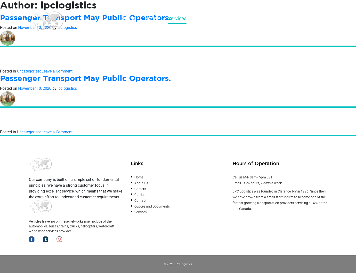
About (152, 18)
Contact (318, 18)
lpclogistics (67, 88)
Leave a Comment (57, 71)
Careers (291, 18)
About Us (141, 183)
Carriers (204, 18)
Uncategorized (29, 71)
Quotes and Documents (248, 18)
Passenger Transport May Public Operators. (85, 78)
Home (129, 18)
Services (177, 18)
